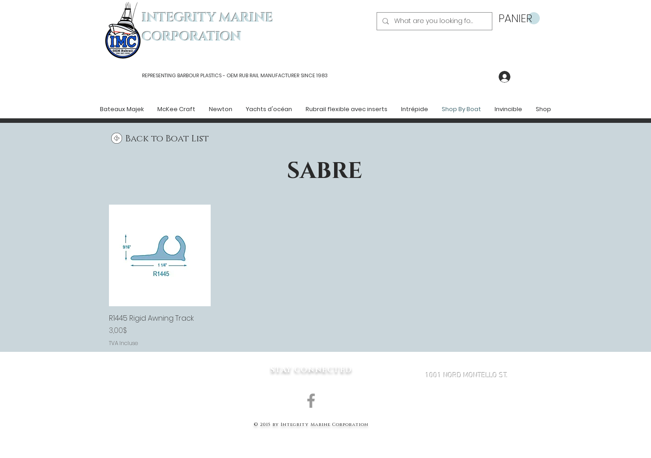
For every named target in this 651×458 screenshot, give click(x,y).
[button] (519, 18)
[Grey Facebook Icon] (311, 400)
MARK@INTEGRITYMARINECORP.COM (466, 423)
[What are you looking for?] (433, 21)
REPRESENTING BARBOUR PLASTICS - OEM (190, 75)
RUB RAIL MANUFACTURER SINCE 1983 (283, 75)
